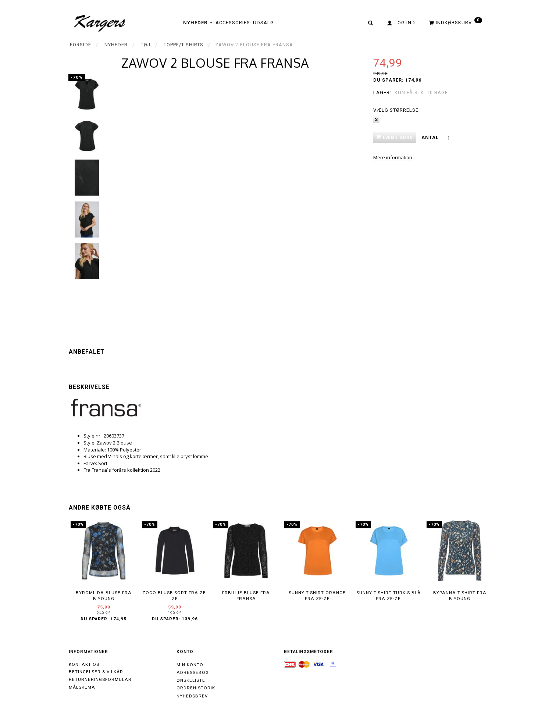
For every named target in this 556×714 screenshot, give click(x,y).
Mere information (392, 157)
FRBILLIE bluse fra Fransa (246, 595)
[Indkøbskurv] (455, 22)
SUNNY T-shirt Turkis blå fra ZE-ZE (388, 595)
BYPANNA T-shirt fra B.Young (459, 595)
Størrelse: (396, 110)
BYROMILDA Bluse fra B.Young (104, 595)
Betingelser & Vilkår (96, 671)
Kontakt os (84, 664)
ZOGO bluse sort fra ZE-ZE (174, 595)
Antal (430, 137)
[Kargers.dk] (99, 22)
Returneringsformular (100, 679)
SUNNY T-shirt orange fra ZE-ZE (317, 595)
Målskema (82, 687)
